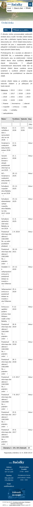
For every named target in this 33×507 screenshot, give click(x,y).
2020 (5, 97)
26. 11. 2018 (14, 343)
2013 (13, 90)
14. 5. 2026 (23, 129)
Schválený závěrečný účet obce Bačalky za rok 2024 (6, 224)
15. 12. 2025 (14, 187)
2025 (13, 100)
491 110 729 (9, 478)
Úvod (9, 8)
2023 (28, 97)
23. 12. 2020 (14, 268)
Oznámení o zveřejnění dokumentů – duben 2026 (6, 147)
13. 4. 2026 (14, 144)
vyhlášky (14, 110)
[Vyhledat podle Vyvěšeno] (16, 124)
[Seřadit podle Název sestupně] (7, 118)
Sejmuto (24, 119)
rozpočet (6, 107)
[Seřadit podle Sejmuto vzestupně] (22, 120)
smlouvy (16, 107)
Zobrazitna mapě (16, 493)
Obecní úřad (18, 8)
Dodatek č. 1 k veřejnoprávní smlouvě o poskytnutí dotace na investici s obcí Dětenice (6, 276)
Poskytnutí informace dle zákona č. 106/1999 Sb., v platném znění (6, 256)
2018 (21, 93)
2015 (28, 90)
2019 (28, 93)
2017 (13, 93)
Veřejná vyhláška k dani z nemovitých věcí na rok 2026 (5, 134)
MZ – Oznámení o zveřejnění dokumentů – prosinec (6, 178)
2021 (13, 97)
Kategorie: (4, 90)
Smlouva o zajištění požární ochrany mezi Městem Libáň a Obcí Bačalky (6, 314)
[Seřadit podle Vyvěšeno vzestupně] (13, 120)
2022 (21, 97)
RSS (7, 30)
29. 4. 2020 (14, 290)
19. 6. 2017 (14, 413)
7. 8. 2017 (16, 395)
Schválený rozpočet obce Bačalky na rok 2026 (6, 191)
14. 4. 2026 (14, 129)
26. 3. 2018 (14, 360)
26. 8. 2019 (14, 325)
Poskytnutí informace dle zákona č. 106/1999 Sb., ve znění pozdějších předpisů (6, 239)
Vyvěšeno (16, 119)
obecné (26, 103)
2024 (5, 100)
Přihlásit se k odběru (22, 30)
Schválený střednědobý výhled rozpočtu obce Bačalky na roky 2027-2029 (6, 207)
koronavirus (16, 103)
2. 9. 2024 (16, 232)
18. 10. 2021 (14, 250)
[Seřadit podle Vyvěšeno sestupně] (13, 121)
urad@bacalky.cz (9, 486)
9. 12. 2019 (14, 308)
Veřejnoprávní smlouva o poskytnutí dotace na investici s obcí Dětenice (6, 296)
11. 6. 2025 (14, 220)
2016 (5, 93)
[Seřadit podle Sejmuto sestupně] (22, 121)
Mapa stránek (19, 503)
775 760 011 (9, 480)
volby (5, 110)
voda (25, 107)
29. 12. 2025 (14, 174)
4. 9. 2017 (16, 377)
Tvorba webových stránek (14, 505)
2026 (21, 100)
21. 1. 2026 (14, 157)
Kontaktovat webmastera (18, 502)
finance (5, 103)
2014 (20, 90)
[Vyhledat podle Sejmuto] (24, 124)
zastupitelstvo (8, 113)
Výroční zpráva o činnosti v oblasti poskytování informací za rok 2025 (6, 163)
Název (3, 119)
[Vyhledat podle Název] (6, 124)
